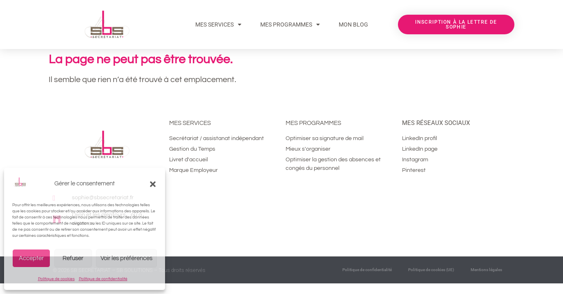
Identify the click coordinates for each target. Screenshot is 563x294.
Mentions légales (486, 269)
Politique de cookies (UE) (431, 269)
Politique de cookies (56, 279)
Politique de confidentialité (103, 279)
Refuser (73, 258)
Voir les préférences (126, 258)
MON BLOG (353, 24)
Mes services (218, 24)
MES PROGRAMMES (290, 24)
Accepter (31, 258)
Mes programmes (313, 123)
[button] (153, 184)
